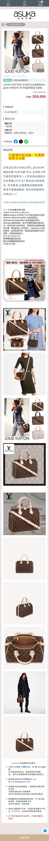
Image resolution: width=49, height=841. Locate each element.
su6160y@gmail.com (20, 782)
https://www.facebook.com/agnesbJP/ (24, 202)
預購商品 (7, 80)
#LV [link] (5, 210)
